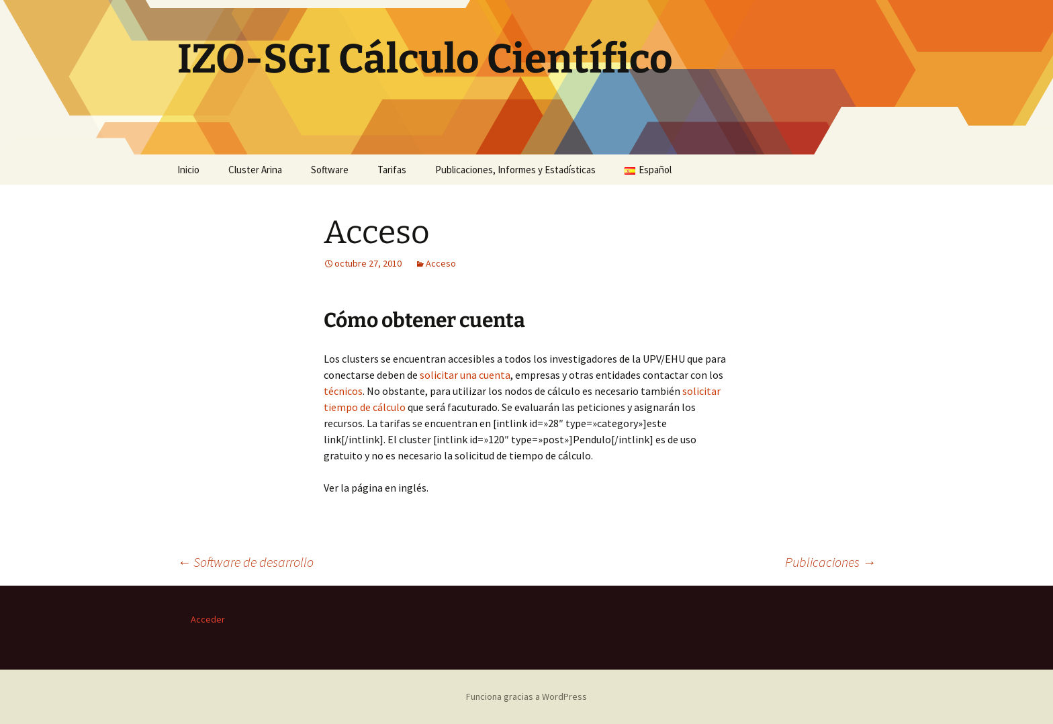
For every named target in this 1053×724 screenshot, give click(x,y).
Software (330, 169)
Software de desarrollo (245, 561)
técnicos (343, 391)
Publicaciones (830, 561)
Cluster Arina (255, 169)
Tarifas (391, 169)
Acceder (208, 619)
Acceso (441, 263)
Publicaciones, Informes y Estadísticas (515, 169)
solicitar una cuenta (464, 374)
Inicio (188, 169)
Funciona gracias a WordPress (526, 696)
